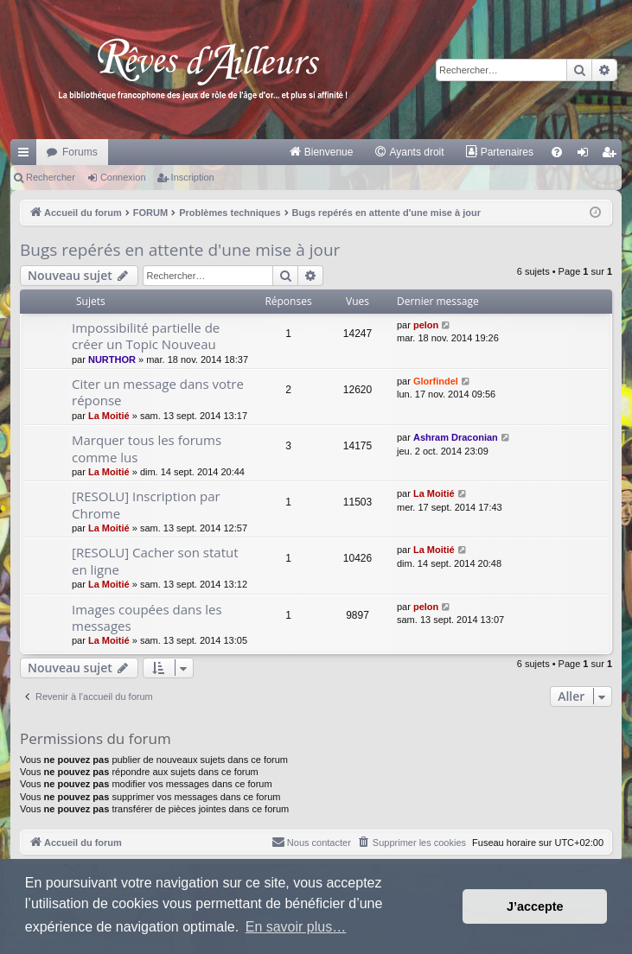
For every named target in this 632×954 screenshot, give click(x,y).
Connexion (123, 177)
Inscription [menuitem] (612, 155)
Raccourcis (26, 155)
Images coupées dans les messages (147, 617)
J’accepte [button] (535, 906)
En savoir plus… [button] (296, 926)
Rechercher (50, 177)
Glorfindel (435, 381)
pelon (425, 325)
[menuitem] (321, 152)
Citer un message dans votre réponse (158, 392)
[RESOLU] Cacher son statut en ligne (155, 560)
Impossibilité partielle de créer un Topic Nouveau (146, 336)
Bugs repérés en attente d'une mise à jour (180, 249)
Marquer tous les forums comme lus (146, 448)
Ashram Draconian (455, 437)
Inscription (192, 177)
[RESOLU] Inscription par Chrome (146, 504)
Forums (80, 152)
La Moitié (109, 415)
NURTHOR (112, 359)
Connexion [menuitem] (587, 155)
